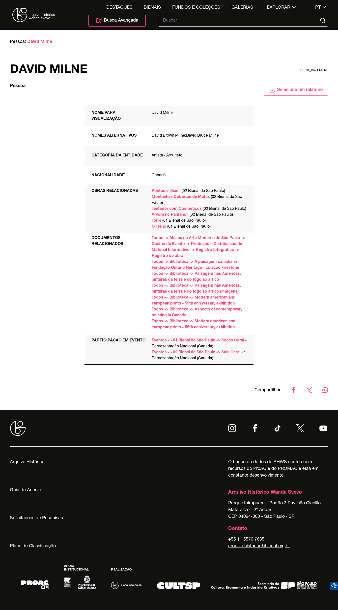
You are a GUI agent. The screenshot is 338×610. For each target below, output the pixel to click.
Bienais (152, 7)
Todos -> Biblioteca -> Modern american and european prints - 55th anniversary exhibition (193, 301)
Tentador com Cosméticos (177, 209)
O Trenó (159, 227)
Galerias (242, 7)
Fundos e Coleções (196, 7)
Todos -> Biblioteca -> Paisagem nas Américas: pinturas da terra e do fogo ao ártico (196, 277)
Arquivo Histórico (27, 462)
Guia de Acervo (25, 490)
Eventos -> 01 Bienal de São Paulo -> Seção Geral (198, 341)
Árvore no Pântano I (170, 215)
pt (318, 7)
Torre (156, 221)
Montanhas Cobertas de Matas (181, 197)
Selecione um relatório (296, 90)
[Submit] (323, 20)
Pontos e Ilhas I (166, 191)
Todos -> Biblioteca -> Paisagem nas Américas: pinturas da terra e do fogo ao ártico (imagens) (196, 289)
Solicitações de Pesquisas (36, 518)
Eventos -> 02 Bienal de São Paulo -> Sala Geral (196, 353)
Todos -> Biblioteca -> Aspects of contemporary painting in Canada (197, 313)
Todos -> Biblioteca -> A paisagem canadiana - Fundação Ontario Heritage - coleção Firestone (196, 265)
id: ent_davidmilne (314, 70)
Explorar (278, 7)
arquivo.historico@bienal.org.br (259, 546)
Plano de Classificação (33, 546)
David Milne (39, 42)
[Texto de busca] (239, 20)
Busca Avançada (117, 21)
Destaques (119, 7)
